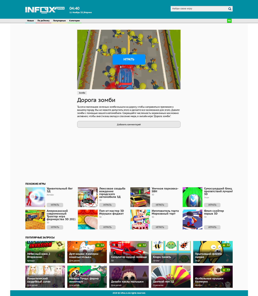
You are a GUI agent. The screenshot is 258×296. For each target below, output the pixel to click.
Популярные (59, 21)
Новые (30, 21)
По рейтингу (44, 21)
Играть (128, 59)
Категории (74, 21)
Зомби (82, 92)
